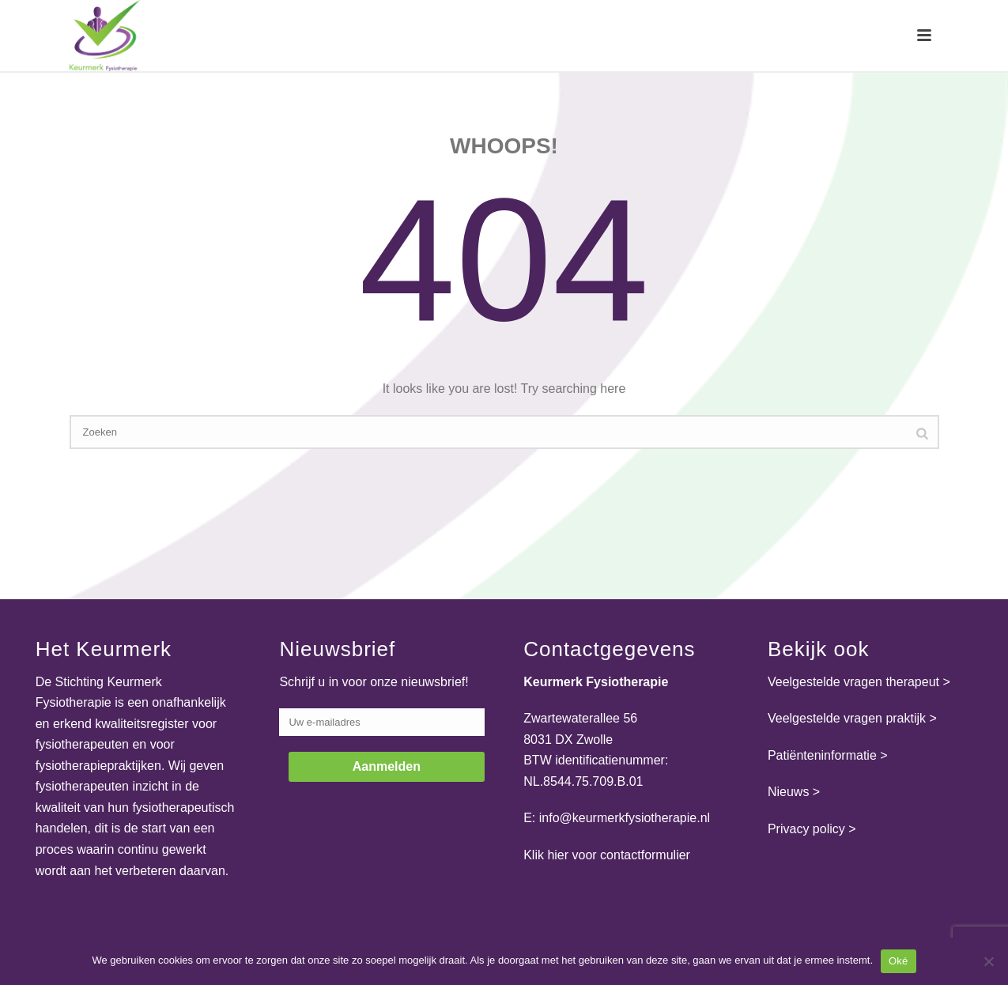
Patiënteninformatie (822, 755)
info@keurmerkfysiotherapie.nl (624, 818)
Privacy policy (806, 829)
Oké (898, 961)
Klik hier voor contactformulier (606, 855)
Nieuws (788, 791)
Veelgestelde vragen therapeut (853, 682)
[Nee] (988, 961)
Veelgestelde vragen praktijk (847, 718)
